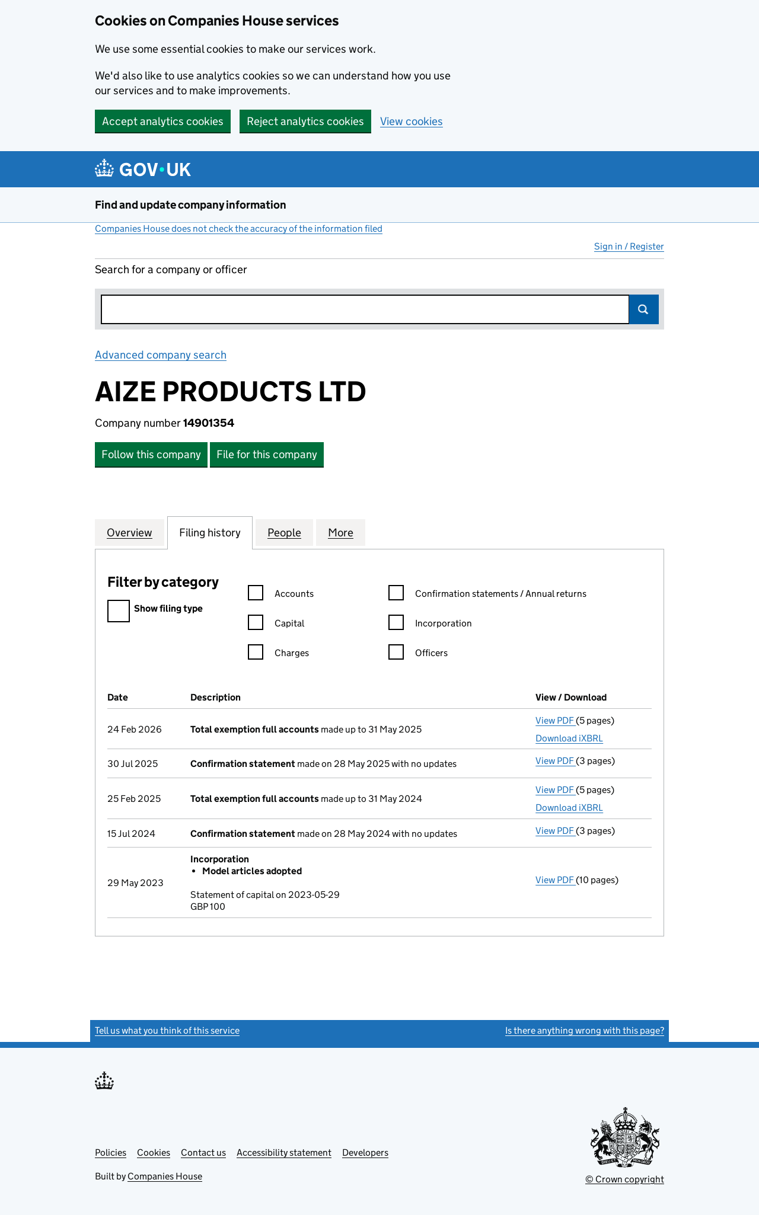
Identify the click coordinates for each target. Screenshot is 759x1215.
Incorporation (430, 625)
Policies (110, 1152)
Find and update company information (190, 205)
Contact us (203, 1152)
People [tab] (284, 532)
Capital (276, 625)
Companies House (164, 1176)
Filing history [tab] (210, 532)
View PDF (555, 720)
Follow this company (151, 454)
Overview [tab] (129, 532)
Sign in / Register (629, 246)
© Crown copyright (624, 1179)
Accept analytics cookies (163, 121)
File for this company (266, 454)
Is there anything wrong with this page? (584, 1030)
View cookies (411, 121)
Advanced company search (161, 355)
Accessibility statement (284, 1152)
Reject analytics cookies (305, 121)
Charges (278, 654)
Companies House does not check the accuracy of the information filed (238, 228)
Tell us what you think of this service (167, 1030)
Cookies (153, 1152)
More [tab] (340, 532)
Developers (365, 1152)
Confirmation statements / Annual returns (487, 595)
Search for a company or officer (171, 269)
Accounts (281, 595)
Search (644, 309)
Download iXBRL (569, 738)
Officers (418, 654)
